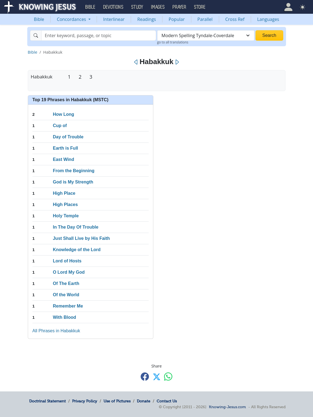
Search (269, 35)
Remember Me (68, 306)
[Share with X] (156, 377)
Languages (268, 19)
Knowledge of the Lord (76, 249)
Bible (39, 19)
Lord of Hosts (67, 261)
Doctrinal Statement (47, 401)
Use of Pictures (117, 401)
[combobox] (205, 35)
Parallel (205, 19)
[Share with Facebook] (145, 376)
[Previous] (136, 62)
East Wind (63, 159)
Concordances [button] (72, 19)
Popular (177, 19)
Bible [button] (90, 7)
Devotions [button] (113, 7)
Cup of (60, 125)
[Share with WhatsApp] (168, 376)
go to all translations (173, 42)
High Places (65, 204)
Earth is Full (65, 148)
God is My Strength (73, 182)
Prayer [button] (179, 7)
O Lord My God (69, 272)
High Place (64, 193)
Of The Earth (66, 283)
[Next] (176, 62)
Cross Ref (234, 19)
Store (200, 7)
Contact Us (167, 401)
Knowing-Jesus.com (227, 407)
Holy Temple (66, 215)
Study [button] (137, 7)
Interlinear (114, 19)
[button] (288, 7)
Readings (146, 19)
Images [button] (158, 7)
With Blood (64, 317)
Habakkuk (42, 76)
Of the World (66, 294)
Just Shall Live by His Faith (81, 238)
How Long (63, 114)
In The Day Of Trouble (75, 227)
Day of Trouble (68, 137)
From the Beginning (73, 170)
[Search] (98, 35)
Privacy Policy (84, 401)
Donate (143, 401)
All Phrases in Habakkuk (56, 330)
